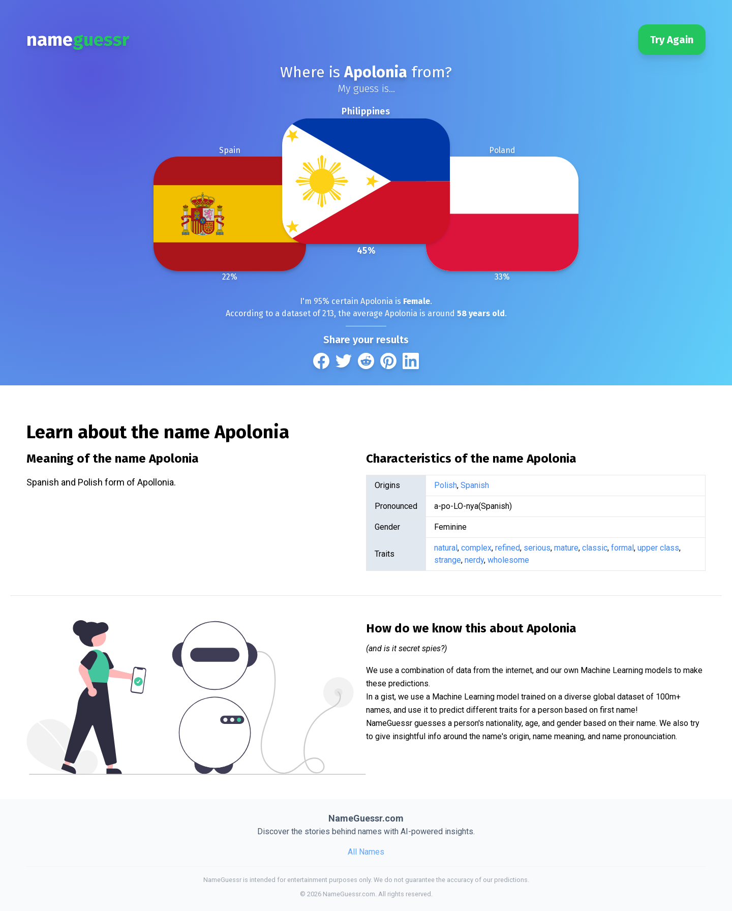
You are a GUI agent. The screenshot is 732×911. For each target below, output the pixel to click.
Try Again (671, 40)
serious (537, 548)
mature (566, 548)
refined (507, 548)
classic (594, 548)
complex (476, 548)
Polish (445, 485)
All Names (366, 852)
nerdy (474, 560)
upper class (658, 548)
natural (446, 548)
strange (447, 560)
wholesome (508, 560)
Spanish (475, 485)
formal (622, 548)
